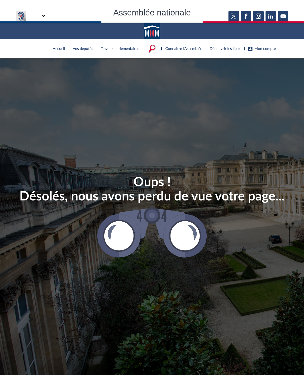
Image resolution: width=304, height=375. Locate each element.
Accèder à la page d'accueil (152, 29)
